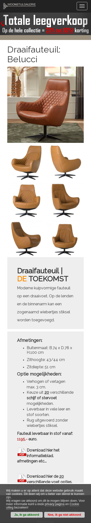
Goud (44, 475)
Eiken (18, 469)
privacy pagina (55, 504)
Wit (55, 475)
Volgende (42, 444)
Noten (46, 469)
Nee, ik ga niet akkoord (64, 514)
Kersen (31, 469)
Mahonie (27, 475)
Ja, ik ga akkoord (26, 514)
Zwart (67, 475)
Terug (27, 444)
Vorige (15, 444)
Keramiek (45, 480)
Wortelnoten (67, 469)
